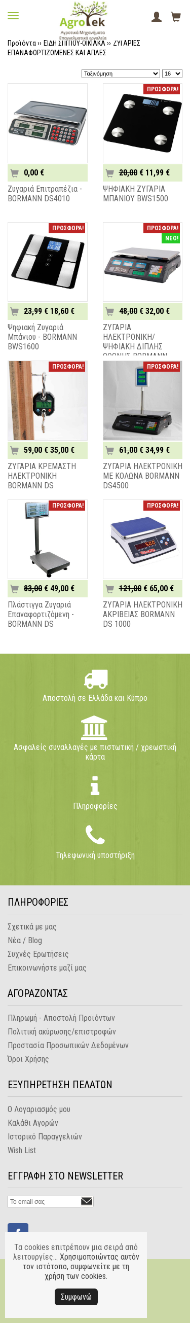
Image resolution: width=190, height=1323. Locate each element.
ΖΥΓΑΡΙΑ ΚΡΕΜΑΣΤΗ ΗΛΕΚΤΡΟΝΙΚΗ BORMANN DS (42, 475)
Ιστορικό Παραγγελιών (45, 1136)
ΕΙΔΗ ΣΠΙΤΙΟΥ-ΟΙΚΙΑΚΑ (74, 43)
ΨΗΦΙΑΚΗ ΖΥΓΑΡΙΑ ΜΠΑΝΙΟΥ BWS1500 (135, 193)
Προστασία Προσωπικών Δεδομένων (68, 1045)
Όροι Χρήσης (28, 1059)
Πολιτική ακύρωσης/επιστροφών (62, 1031)
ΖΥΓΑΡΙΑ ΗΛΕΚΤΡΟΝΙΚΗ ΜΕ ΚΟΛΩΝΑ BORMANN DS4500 (142, 475)
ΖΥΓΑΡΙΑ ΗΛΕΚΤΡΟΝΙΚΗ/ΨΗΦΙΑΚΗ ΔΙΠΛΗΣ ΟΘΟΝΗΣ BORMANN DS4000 (135, 347)
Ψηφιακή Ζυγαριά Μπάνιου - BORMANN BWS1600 (42, 337)
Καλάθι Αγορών (33, 1123)
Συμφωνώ (76, 1297)
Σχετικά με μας (32, 927)
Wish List (22, 1150)
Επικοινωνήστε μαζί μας (47, 968)
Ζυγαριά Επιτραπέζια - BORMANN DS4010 (45, 193)
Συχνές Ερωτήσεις (38, 954)
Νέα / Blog (25, 940)
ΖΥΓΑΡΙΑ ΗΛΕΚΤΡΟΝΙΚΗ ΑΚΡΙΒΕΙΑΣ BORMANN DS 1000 (142, 614)
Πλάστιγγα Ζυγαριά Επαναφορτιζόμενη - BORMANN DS (41, 614)
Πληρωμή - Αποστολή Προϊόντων (61, 1018)
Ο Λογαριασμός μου (39, 1109)
